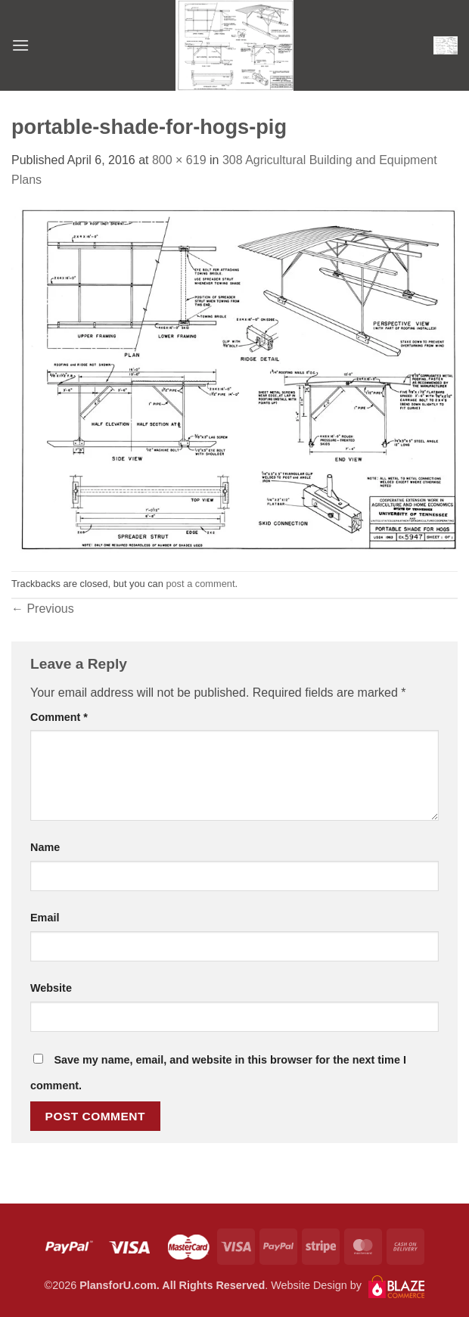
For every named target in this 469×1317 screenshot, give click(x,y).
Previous (42, 608)
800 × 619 (179, 160)
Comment (59, 717)
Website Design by (347, 1285)
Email (44, 918)
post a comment (200, 583)
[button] (20, 45)
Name (45, 847)
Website (51, 988)
